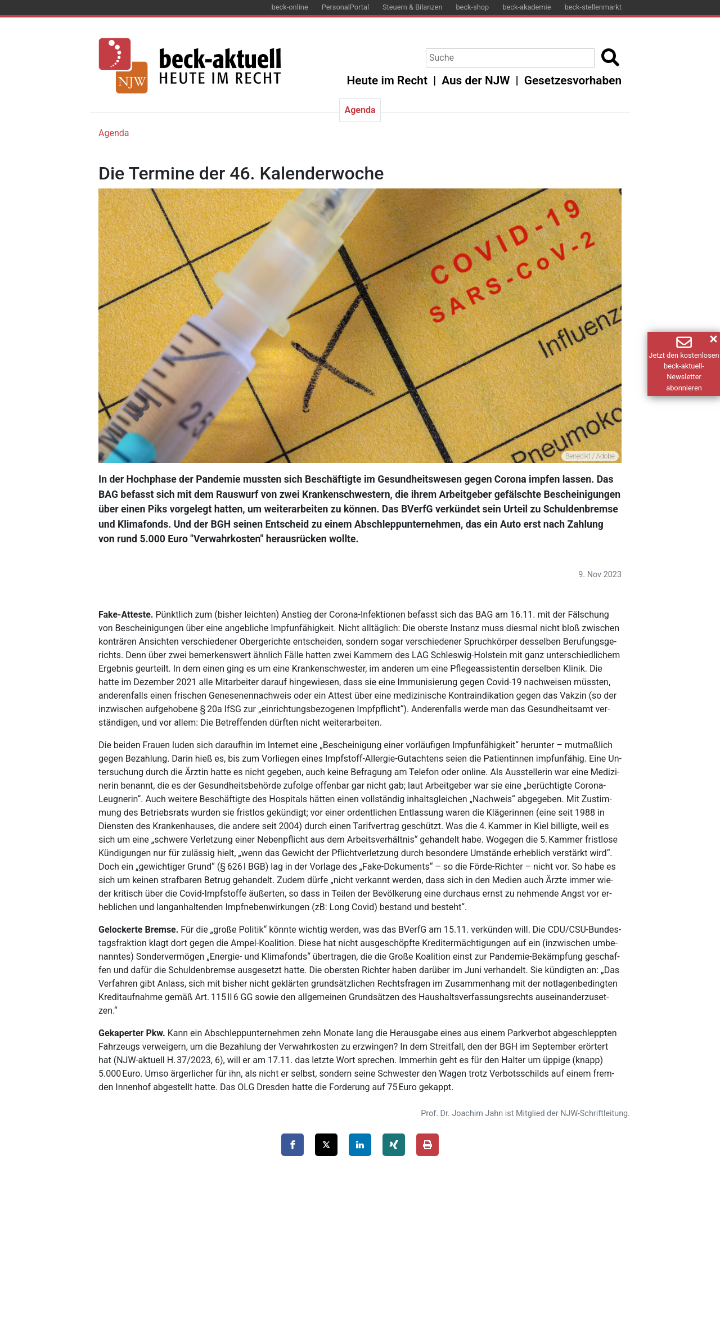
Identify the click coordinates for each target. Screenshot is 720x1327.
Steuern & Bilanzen (412, 7)
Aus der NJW (476, 80)
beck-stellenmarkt (593, 7)
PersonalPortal (345, 7)
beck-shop (472, 7)
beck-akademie (526, 7)
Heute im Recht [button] (387, 80)
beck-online (290, 7)
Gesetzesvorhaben (573, 80)
